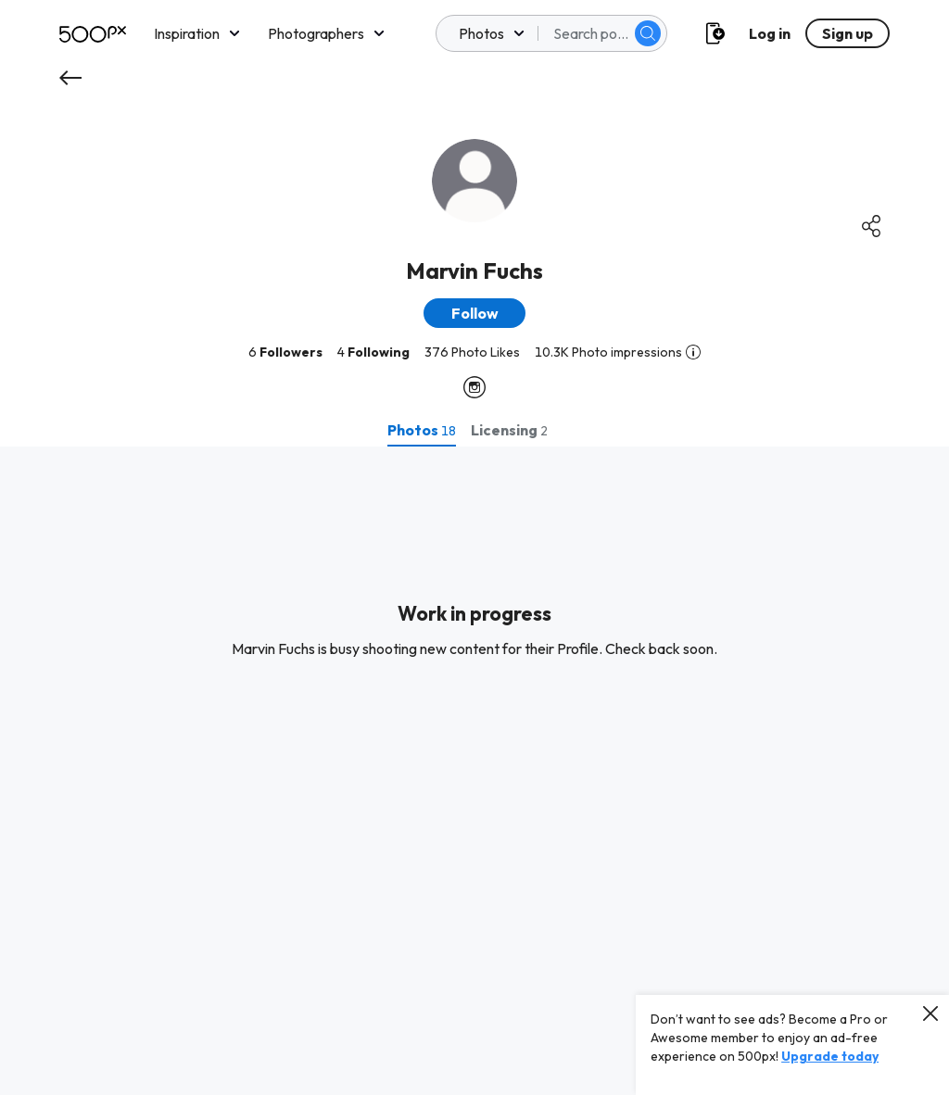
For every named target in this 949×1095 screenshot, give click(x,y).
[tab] (421, 430)
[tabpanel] (474, 771)
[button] (474, 313)
